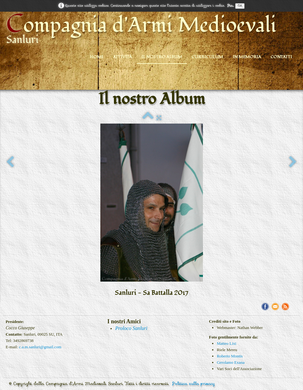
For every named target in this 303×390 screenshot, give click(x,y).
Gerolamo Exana (231, 362)
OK (240, 6)
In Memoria (247, 57)
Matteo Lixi (226, 343)
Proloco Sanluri (131, 328)
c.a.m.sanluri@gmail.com (40, 346)
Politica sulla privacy (193, 383)
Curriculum (207, 57)
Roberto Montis (230, 356)
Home (97, 57)
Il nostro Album (161, 57)
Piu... (230, 5)
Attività (122, 57)
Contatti (281, 57)
